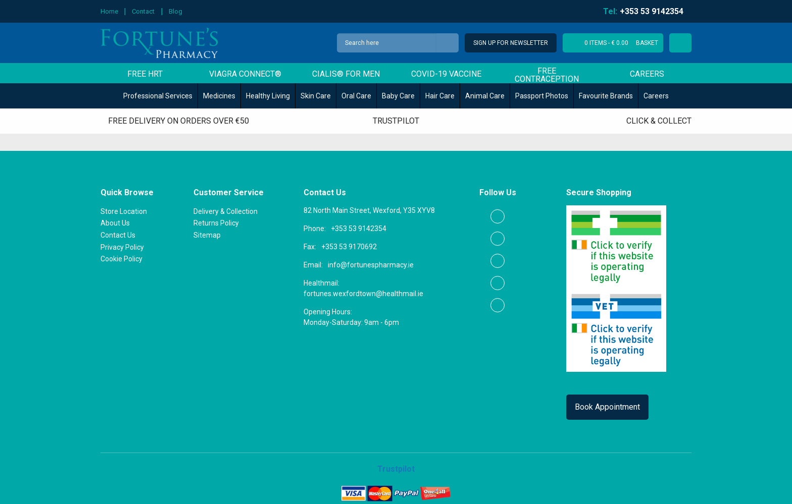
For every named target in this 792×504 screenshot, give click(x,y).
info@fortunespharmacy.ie (371, 265)
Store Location (124, 211)
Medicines (219, 96)
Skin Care (316, 96)
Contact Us (118, 235)
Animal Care (485, 96)
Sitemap (207, 235)
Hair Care (440, 96)
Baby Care (398, 96)
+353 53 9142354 (358, 229)
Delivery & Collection (225, 211)
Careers (647, 74)
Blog (175, 11)
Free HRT (145, 74)
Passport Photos (541, 96)
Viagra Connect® (245, 74)
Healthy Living (268, 96)
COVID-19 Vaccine (446, 74)
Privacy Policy (122, 247)
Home (109, 11)
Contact (143, 11)
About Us (115, 223)
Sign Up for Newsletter (510, 42)
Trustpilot (396, 121)
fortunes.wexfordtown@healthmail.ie (363, 294)
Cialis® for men (346, 74)
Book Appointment (607, 407)
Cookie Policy (121, 259)
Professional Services (157, 96)
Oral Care (356, 96)
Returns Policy (216, 223)
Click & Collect (658, 121)
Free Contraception (547, 75)
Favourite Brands (606, 96)
